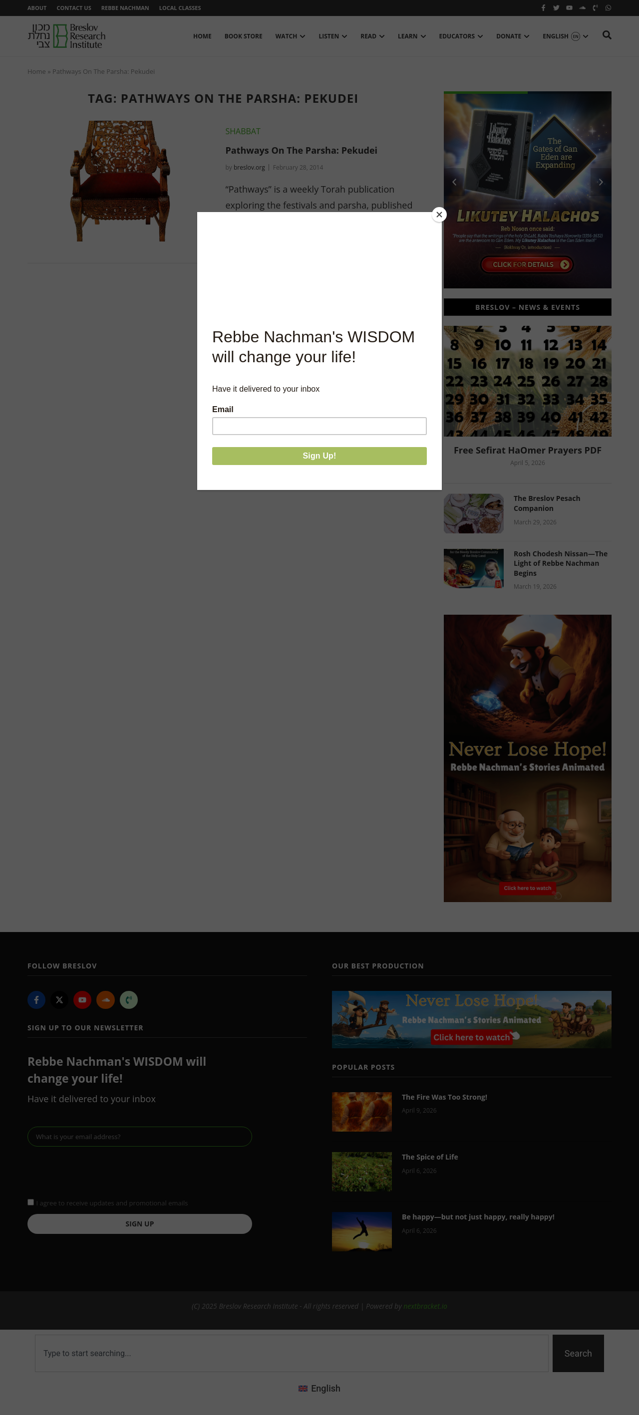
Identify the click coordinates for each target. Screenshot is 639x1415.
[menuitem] (319, 1388)
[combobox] (292, 1353)
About (36, 7)
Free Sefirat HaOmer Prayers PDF (528, 450)
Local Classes (180, 7)
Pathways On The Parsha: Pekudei (301, 150)
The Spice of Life (430, 1157)
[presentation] (103, 1171)
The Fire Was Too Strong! (444, 1097)
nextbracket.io (425, 1306)
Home (36, 71)
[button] (454, 182)
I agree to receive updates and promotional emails (112, 1202)
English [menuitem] (325, 1388)
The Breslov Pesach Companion (547, 503)
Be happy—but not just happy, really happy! (478, 1216)
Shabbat (242, 131)
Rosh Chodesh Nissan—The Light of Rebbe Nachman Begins (561, 563)
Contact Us (73, 7)
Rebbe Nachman (125, 7)
